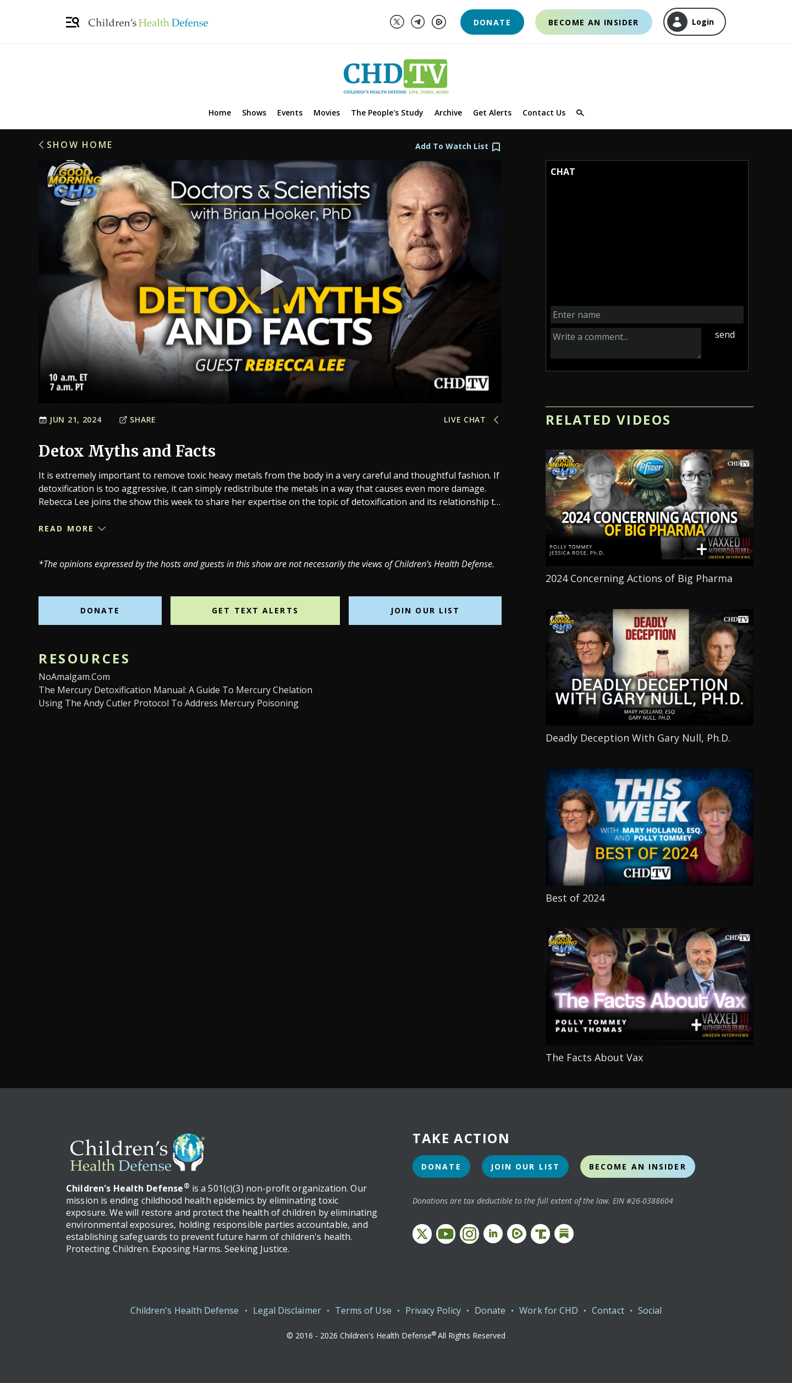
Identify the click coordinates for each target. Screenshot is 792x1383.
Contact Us (543, 112)
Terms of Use (363, 1310)
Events (289, 112)
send (725, 334)
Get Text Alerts (255, 610)
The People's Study (387, 112)
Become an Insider (593, 22)
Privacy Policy (433, 1310)
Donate (492, 22)
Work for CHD (548, 1310)
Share (137, 419)
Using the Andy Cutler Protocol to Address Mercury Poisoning (168, 703)
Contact (608, 1310)
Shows (254, 112)
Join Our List (425, 610)
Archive (448, 112)
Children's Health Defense (184, 1310)
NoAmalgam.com (74, 677)
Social (650, 1310)
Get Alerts (492, 112)
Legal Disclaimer (287, 1310)
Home (219, 112)
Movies (327, 112)
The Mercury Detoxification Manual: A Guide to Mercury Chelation (175, 690)
